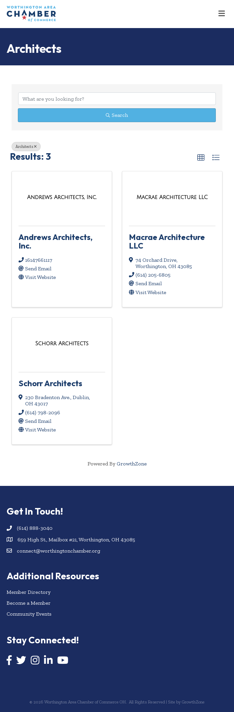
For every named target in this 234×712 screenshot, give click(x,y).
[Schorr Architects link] (62, 343)
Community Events (29, 614)
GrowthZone (132, 463)
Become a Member (29, 603)
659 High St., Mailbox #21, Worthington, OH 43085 (76, 539)
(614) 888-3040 (35, 528)
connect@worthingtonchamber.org (58, 551)
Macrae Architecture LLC (167, 241)
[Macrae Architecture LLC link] (172, 197)
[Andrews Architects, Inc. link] (62, 197)
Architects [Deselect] (26, 146)
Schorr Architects (50, 383)
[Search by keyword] (117, 98)
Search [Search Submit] (117, 115)
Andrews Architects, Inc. (56, 241)
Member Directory (29, 592)
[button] (201, 157)
